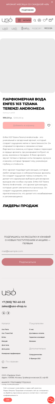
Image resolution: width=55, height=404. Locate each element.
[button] (50, 399)
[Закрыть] (52, 2)
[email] (27, 251)
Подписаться (27, 262)
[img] (4, 313)
